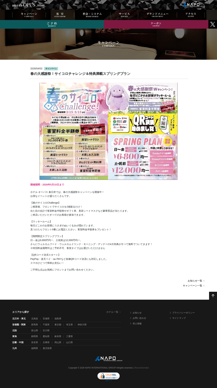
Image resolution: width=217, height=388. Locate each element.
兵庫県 (46, 342)
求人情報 (136, 323)
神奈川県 (82, 324)
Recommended (142, 368)
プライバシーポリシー (182, 313)
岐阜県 (58, 336)
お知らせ (136, 313)
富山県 (34, 330)
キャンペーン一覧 (194, 285)
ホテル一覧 (113, 312)
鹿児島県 (47, 348)
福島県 (58, 318)
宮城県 (46, 318)
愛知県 (46, 336)
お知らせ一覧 (196, 280)
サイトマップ (177, 318)
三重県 (69, 336)
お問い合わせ (138, 318)
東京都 (58, 324)
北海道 (34, 318)
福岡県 (34, 348)
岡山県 (58, 342)
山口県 (69, 342)
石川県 (46, 330)
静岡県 (34, 336)
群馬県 (34, 324)
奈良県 (34, 342)
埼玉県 (69, 324)
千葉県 (46, 324)
